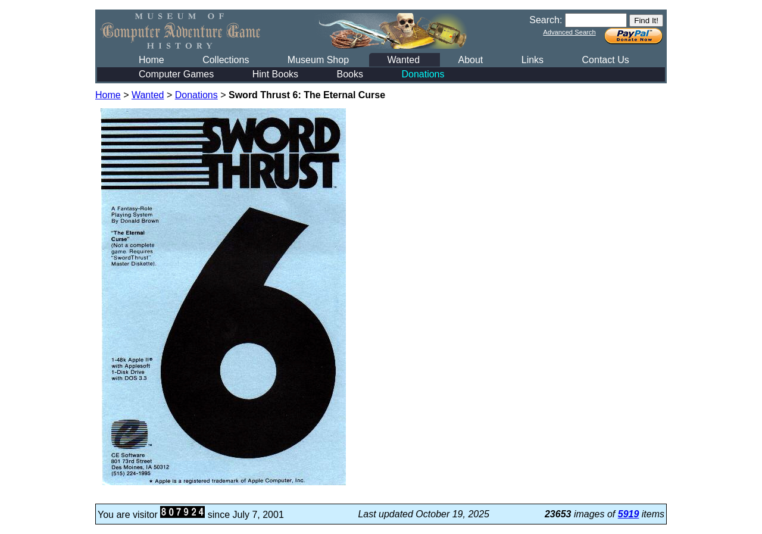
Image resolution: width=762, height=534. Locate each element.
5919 (628, 514)
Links (532, 60)
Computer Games (176, 74)
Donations (422, 74)
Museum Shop (318, 60)
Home (151, 60)
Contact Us (605, 60)
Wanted (403, 60)
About (470, 60)
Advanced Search (569, 32)
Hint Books (275, 74)
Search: (545, 20)
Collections (225, 60)
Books (350, 74)
